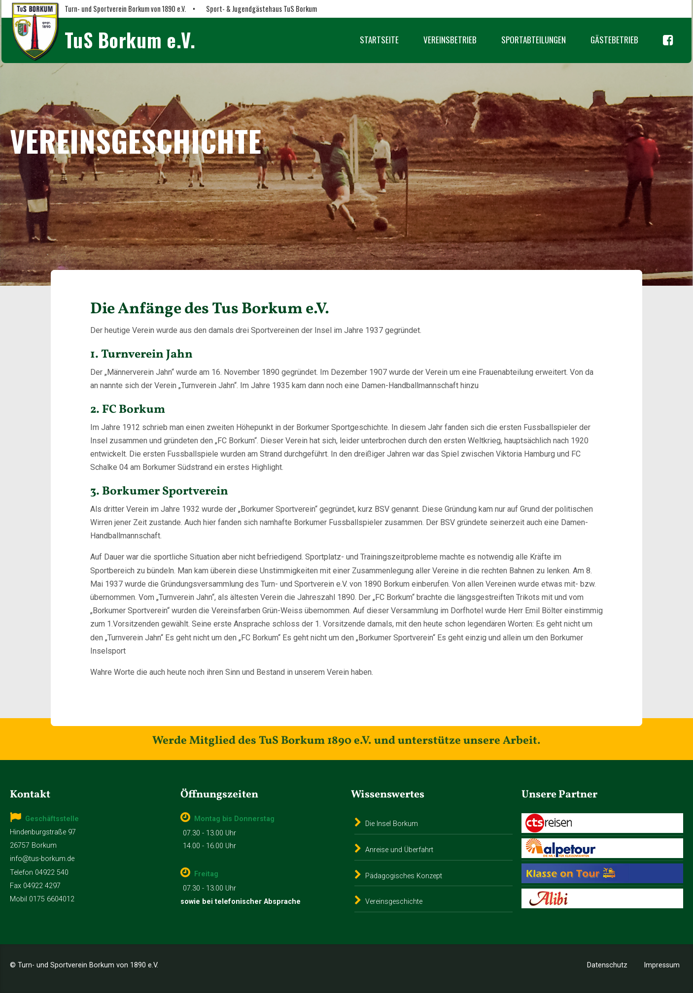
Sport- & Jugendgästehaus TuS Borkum (261, 8)
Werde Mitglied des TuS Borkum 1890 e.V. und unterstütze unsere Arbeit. (346, 741)
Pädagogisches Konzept (403, 876)
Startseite (379, 39)
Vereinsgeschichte (393, 901)
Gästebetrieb (614, 39)
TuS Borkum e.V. (130, 40)
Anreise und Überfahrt (399, 850)
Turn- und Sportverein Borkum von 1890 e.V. (125, 8)
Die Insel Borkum (391, 824)
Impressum (662, 965)
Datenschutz (607, 965)
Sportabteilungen (533, 39)
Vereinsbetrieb (450, 39)
